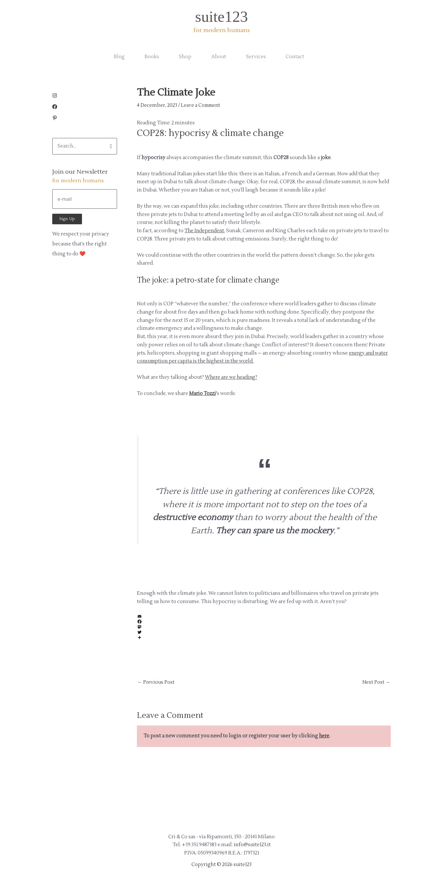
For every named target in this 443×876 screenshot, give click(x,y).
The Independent (204, 231)
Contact (295, 57)
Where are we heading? (232, 377)
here (324, 736)
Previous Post (156, 682)
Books (151, 57)
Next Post (376, 682)
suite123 (221, 16)
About (218, 57)
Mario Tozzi (203, 393)
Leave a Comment (201, 105)
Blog (119, 57)
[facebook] (56, 108)
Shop (185, 57)
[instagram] (56, 96)
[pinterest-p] (54, 119)
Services (256, 57)
